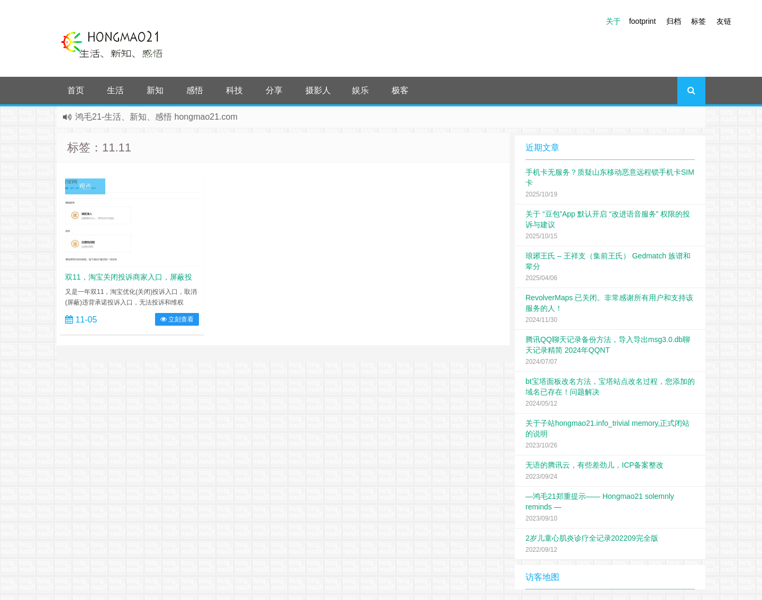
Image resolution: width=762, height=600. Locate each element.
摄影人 (318, 90)
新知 (155, 90)
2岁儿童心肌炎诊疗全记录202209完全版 (591, 538)
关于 (613, 21)
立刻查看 (177, 319)
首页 (75, 90)
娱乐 (360, 90)
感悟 (194, 90)
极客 (400, 90)
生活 (115, 90)
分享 (274, 90)
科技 (234, 90)
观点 (85, 186)
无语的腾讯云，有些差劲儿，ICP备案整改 (594, 465)
